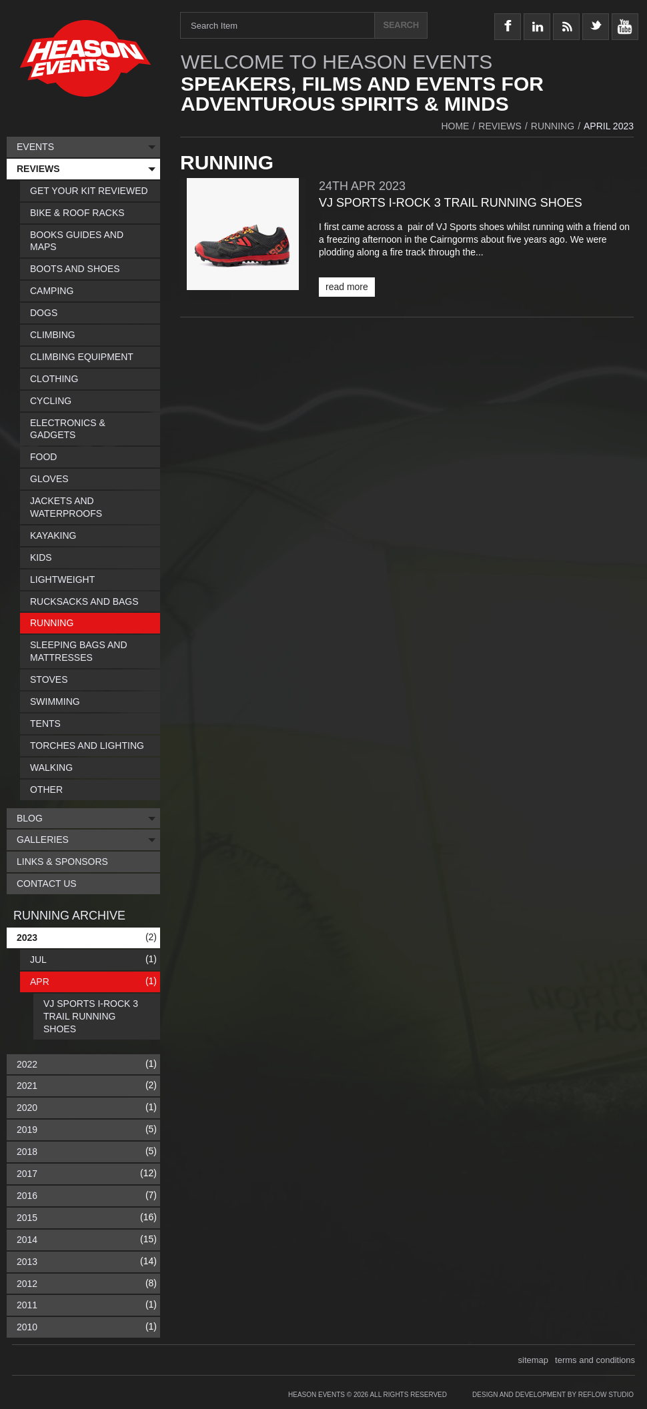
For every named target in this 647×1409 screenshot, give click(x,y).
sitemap (533, 1360)
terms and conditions (595, 1360)
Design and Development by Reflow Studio (553, 1394)
